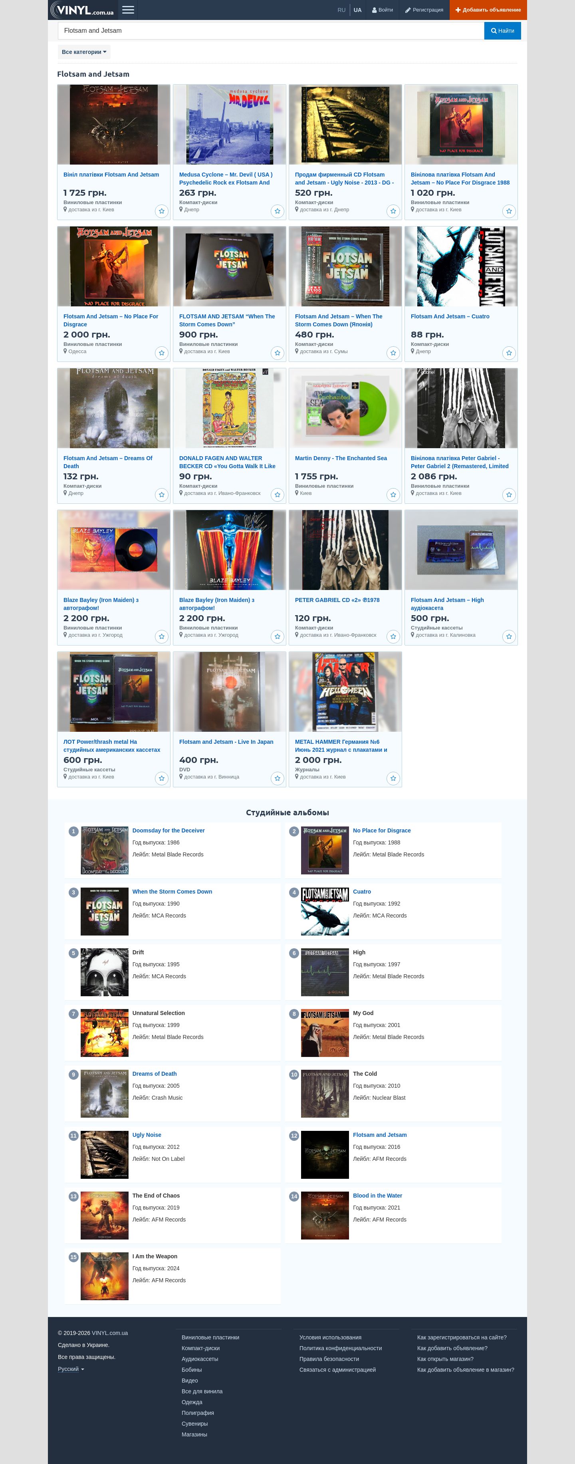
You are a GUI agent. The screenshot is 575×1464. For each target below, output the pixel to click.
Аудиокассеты (200, 1359)
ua (358, 10)
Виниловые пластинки (210, 1337)
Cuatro (362, 891)
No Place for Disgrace (382, 830)
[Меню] (128, 10)
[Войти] (382, 10)
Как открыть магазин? (445, 1359)
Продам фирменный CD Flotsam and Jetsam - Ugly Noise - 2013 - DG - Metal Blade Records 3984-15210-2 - (344, 182)
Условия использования (330, 1337)
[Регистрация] (424, 10)
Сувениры (195, 1423)
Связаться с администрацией (337, 1370)
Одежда (192, 1402)
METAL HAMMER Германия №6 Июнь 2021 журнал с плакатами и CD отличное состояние (341, 750)
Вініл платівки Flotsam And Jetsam (111, 174)
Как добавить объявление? (452, 1348)
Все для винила (202, 1391)
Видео (190, 1380)
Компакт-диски (201, 1348)
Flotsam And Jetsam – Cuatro (450, 316)
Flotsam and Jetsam (380, 1135)
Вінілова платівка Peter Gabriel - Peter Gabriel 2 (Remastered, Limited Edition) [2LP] (460, 466)
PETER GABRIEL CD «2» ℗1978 (337, 600)
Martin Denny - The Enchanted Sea (341, 458)
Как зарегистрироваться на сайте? (462, 1337)
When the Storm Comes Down (172, 891)
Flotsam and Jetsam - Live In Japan (226, 742)
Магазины (194, 1434)
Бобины (192, 1370)
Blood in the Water (377, 1195)
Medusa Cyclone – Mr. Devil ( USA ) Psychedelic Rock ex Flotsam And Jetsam (226, 182)
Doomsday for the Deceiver (169, 830)
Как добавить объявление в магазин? (465, 1370)
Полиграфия (198, 1413)
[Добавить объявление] (488, 10)
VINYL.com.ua (110, 1333)
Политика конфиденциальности (340, 1348)
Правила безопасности (329, 1359)
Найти (502, 31)
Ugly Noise (147, 1135)
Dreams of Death (155, 1074)
